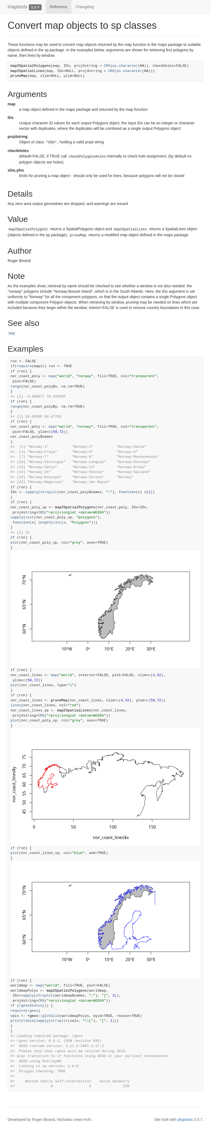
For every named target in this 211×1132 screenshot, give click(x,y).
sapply (31, 492)
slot (29, 517)
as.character (125, 66)
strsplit (48, 492)
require (24, 366)
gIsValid (50, 1016)
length (44, 523)
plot (15, 543)
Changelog (85, 7)
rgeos (32, 1011)
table (28, 1021)
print (16, 1021)
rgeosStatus (30, 1006)
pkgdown (185, 1119)
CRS (107, 66)
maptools (17, 7)
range (16, 386)
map (12, 333)
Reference (58, 7)
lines (16, 705)
